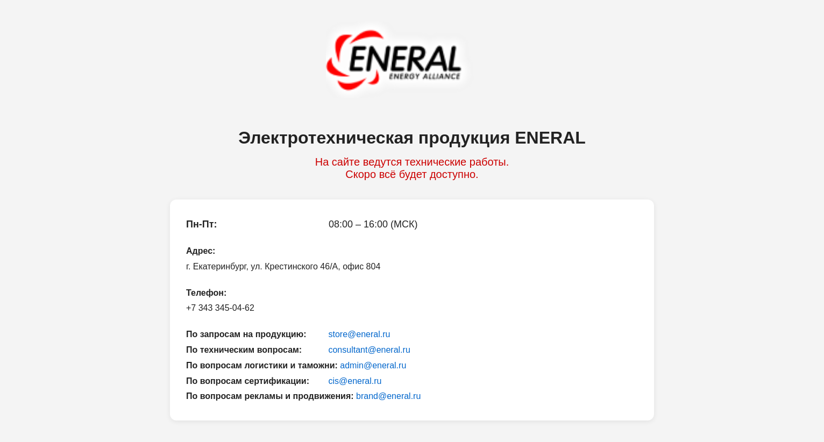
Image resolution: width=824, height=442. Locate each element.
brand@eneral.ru (388, 396)
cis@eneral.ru (354, 381)
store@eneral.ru (359, 334)
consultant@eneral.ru (369, 349)
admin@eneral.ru (373, 365)
